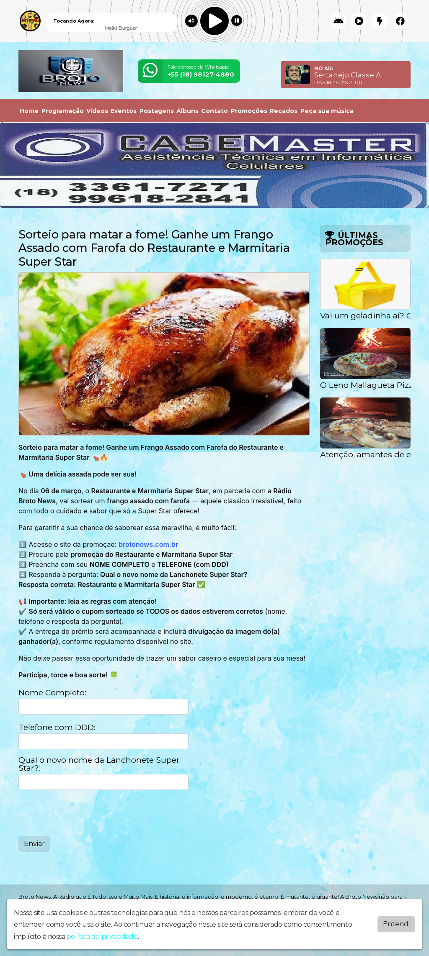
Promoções (249, 111)
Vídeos (97, 111)
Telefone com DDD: (57, 727)
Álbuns (187, 111)
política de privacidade (102, 937)
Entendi (396, 924)
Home (29, 111)
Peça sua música (327, 111)
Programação (62, 111)
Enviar (34, 844)
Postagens (157, 111)
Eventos (124, 111)
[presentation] (82, 813)
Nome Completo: (52, 693)
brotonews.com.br (148, 544)
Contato (214, 111)
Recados (283, 111)
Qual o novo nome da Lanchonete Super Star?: (99, 764)
